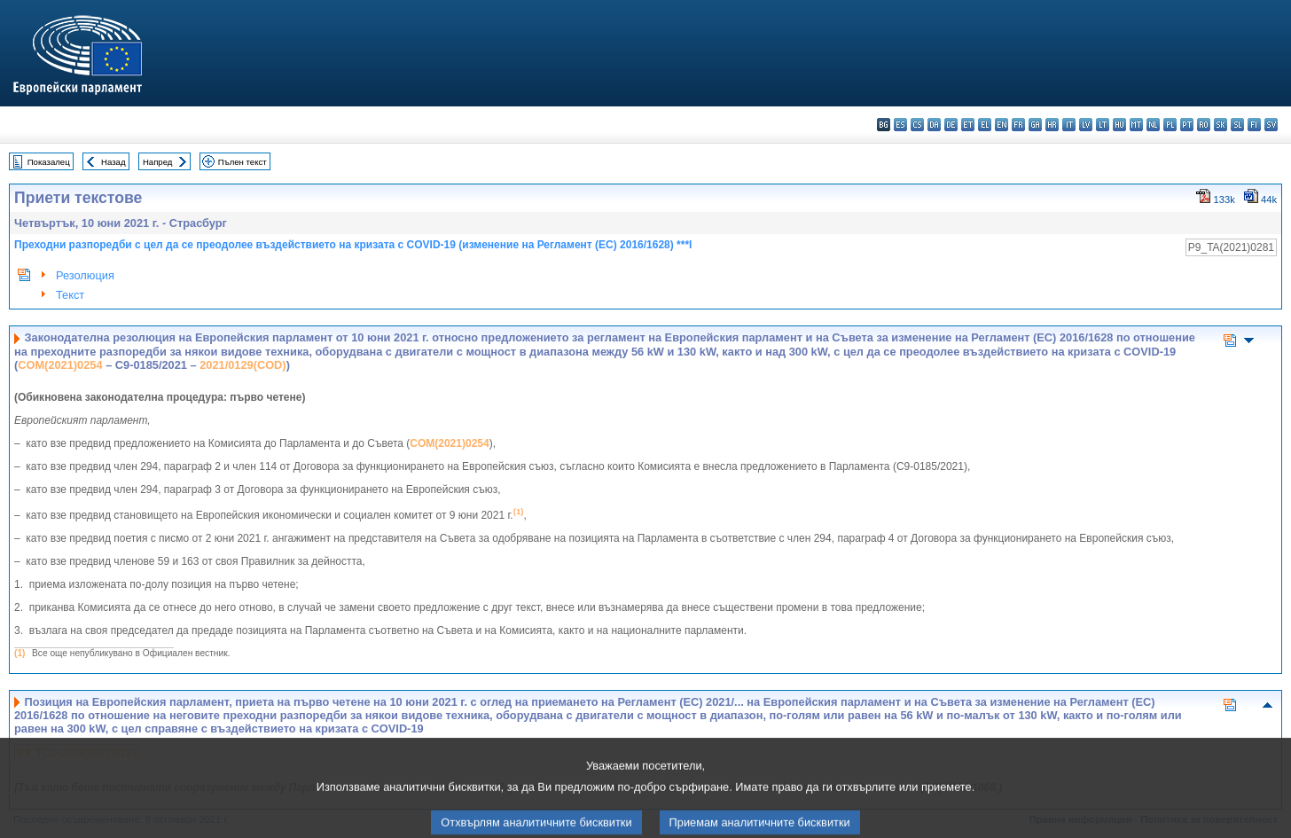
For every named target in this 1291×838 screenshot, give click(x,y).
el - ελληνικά (984, 124)
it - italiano (1069, 124)
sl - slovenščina (1237, 124)
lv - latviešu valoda (1085, 124)
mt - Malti (1136, 124)
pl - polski (1170, 124)
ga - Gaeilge (1035, 124)
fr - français (1018, 124)
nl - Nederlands (1153, 124)
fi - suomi (1254, 124)
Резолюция (85, 275)
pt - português (1186, 124)
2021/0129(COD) (243, 365)
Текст (70, 295)
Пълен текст (242, 162)
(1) (19, 653)
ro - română (1203, 124)
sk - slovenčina (1220, 124)
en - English (1001, 124)
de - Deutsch (951, 124)
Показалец (48, 162)
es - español (900, 124)
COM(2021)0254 (60, 365)
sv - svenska (1271, 124)
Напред (158, 162)
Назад (113, 162)
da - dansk (934, 124)
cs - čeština (917, 124)
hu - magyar (1119, 124)
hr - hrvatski (1052, 124)
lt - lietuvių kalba (1102, 124)
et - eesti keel (967, 124)
